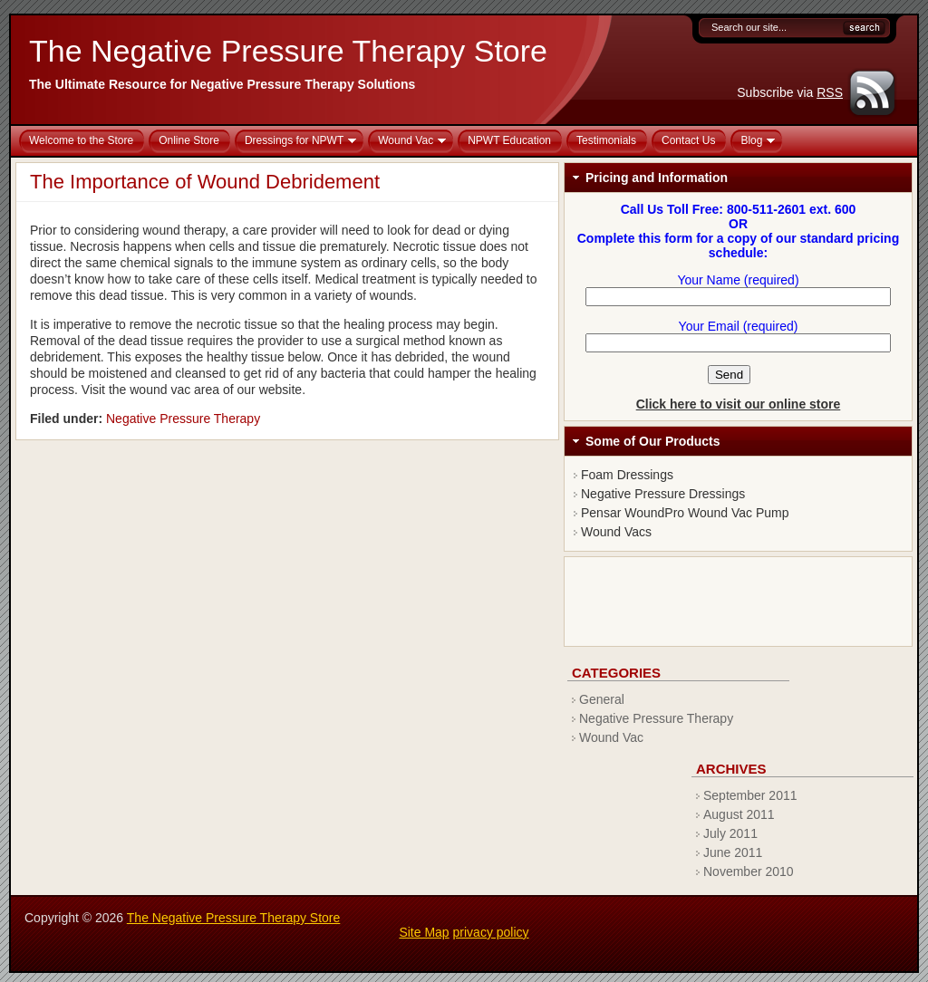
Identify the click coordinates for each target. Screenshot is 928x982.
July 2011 (730, 833)
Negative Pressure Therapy (183, 418)
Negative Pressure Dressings (663, 493)
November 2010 (748, 871)
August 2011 (739, 814)
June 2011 (732, 852)
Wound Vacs (616, 532)
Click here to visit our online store (738, 404)
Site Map (424, 932)
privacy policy (491, 932)
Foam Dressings (627, 474)
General (601, 699)
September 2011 (750, 795)
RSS (830, 92)
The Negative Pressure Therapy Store (288, 51)
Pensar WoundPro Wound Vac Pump (685, 512)
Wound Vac (611, 737)
